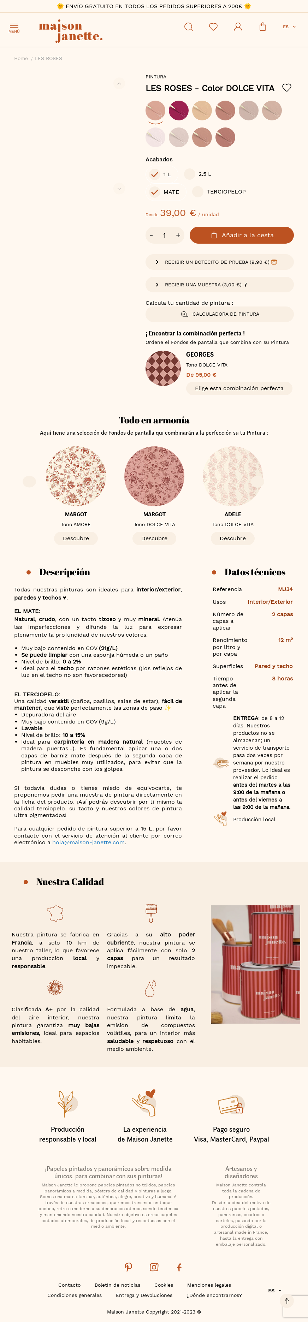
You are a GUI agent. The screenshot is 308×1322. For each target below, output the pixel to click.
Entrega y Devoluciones (144, 1295)
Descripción (64, 571)
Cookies (163, 1285)
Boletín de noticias (117, 1285)
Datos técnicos (255, 571)
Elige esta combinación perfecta (239, 388)
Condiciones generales (74, 1295)
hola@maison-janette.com (88, 842)
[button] (290, 26)
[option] (155, 110)
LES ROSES (210, 88)
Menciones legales (209, 1285)
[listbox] (220, 127)
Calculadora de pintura (219, 314)
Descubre (76, 538)
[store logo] (102, 32)
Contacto (69, 1285)
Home (21, 58)
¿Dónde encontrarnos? (214, 1295)
